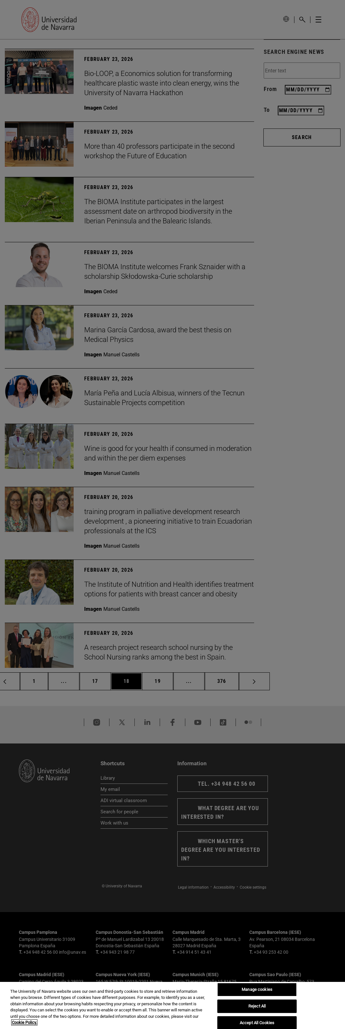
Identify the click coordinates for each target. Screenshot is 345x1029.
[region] (172, 1005)
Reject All (257, 1006)
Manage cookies (257, 989)
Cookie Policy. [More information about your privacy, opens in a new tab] (24, 1022)
